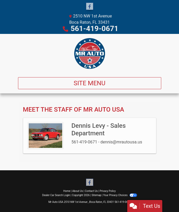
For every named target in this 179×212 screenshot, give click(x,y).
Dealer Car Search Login (56, 195)
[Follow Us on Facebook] (89, 6)
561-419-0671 (94, 28)
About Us (77, 191)
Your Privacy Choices (120, 195)
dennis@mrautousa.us (121, 142)
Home (66, 191)
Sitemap (96, 195)
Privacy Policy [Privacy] (108, 191)
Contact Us (91, 191)
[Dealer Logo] (89, 53)
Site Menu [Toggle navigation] (90, 83)
